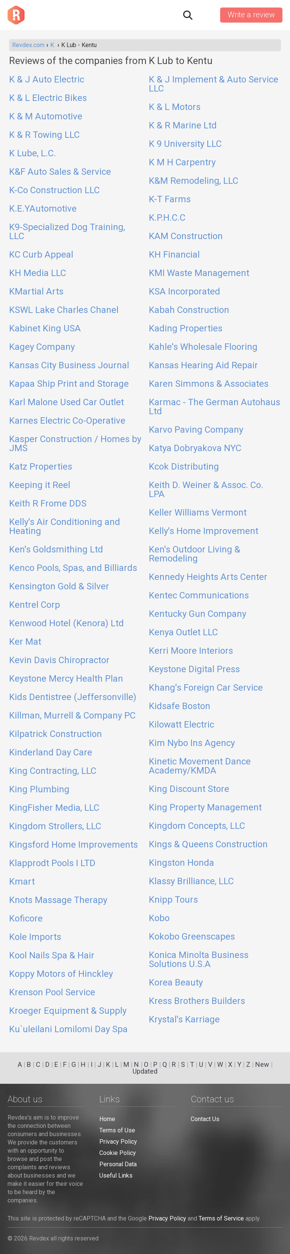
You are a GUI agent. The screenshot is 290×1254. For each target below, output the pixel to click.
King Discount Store (189, 789)
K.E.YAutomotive (43, 209)
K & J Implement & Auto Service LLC (213, 84)
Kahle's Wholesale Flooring (203, 347)
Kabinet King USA (45, 329)
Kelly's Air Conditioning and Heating (64, 526)
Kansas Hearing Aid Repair (203, 366)
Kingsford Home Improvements (73, 845)
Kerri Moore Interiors (191, 651)
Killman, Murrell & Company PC (72, 716)
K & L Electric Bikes (48, 98)
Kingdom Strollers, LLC (55, 826)
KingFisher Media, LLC (54, 808)
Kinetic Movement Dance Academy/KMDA (200, 766)
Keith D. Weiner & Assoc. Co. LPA (206, 490)
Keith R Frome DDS (47, 504)
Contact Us (205, 1119)
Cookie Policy (117, 1152)
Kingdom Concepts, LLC (197, 826)
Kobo (159, 918)
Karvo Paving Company (196, 430)
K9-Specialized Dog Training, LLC (67, 232)
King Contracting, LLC (52, 771)
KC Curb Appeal (41, 255)
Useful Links (116, 1175)
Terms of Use (117, 1130)
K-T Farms (170, 199)
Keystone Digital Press (194, 669)
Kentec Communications (199, 596)
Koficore (26, 919)
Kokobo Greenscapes (192, 937)
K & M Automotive (45, 117)
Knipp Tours (173, 900)
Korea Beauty (176, 983)
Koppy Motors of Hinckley (61, 974)
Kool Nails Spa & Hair (51, 956)
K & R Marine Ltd (183, 126)
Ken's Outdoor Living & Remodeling (194, 554)
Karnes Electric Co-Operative (67, 421)
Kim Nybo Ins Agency (192, 743)
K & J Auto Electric (46, 80)
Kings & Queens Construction (208, 845)
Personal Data (118, 1164)
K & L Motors (175, 107)
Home (107, 1119)
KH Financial (174, 255)
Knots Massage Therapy (58, 900)
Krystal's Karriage (184, 1020)
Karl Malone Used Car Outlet (66, 402)
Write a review (251, 14)
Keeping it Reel (39, 485)
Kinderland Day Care (50, 753)
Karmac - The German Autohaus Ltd (214, 407)
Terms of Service (221, 1218)
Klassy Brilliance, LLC (191, 881)
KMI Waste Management (199, 273)
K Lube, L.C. (32, 154)
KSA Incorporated (184, 292)
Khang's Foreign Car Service (206, 688)
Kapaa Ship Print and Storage (69, 384)
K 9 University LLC (185, 144)
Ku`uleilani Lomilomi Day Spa (68, 1029)
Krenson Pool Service (52, 993)
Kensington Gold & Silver (59, 587)
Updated (145, 1071)
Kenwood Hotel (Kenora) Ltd (66, 624)
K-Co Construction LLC (54, 190)
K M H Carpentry (182, 163)
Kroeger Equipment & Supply (67, 1011)
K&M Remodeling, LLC (193, 181)
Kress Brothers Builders (197, 1001)
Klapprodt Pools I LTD (52, 863)
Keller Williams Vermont (198, 513)
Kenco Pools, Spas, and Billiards (73, 568)
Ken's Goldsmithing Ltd (56, 550)
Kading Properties (185, 329)
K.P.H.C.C (167, 218)
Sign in (206, 15)
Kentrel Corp (34, 605)
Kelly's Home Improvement (203, 531)
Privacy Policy (118, 1141)
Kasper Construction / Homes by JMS (75, 444)
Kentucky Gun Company (197, 614)
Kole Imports (35, 937)
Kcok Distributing (184, 467)
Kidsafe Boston (179, 706)
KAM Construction (186, 236)
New (262, 1064)
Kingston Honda (181, 863)
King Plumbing (39, 790)
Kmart (22, 882)
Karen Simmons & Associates (208, 384)
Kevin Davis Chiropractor (59, 660)
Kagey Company (42, 347)
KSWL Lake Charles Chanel (64, 310)
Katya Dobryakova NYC (195, 448)
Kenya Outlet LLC (183, 633)
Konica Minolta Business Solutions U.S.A (198, 959)
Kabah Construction (189, 310)
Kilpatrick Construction (55, 734)
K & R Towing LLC (44, 135)
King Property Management (205, 808)
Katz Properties (40, 467)
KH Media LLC (37, 273)
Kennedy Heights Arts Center (208, 577)
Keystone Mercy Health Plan (66, 679)
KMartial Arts (36, 292)
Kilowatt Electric (181, 725)
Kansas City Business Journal (69, 366)
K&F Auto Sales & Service (60, 172)
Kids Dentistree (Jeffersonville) (72, 697)
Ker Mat (25, 642)
